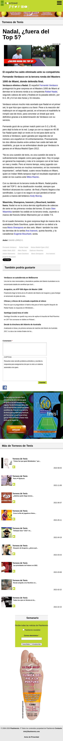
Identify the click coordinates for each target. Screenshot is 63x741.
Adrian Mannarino (9, 254)
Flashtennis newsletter (32, 630)
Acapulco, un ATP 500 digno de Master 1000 (23, 289)
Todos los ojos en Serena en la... (24, 600)
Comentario (7, 341)
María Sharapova (37, 254)
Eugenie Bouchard (9, 257)
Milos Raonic (22, 250)
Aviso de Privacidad (31, 737)
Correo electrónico (31, 635)
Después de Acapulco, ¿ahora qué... (25, 548)
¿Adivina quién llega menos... (23, 496)
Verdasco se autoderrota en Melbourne (21, 278)
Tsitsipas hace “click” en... (22, 530)
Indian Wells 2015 (9, 250)
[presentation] (24, 374)
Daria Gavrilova (23, 254)
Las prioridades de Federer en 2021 (25, 565)
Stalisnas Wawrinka (36, 250)
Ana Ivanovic (50, 254)
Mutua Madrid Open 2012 (40, 247)
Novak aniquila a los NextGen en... (25, 583)
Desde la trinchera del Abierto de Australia (22, 324)
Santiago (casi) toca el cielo (16, 313)
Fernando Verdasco (9, 247)
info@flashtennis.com (31, 731)
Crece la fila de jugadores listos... (24, 513)
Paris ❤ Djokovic (19, 478)
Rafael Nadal (23, 247)
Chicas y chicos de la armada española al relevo (25, 301)
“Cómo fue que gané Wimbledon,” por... (27, 461)
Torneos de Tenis (19, 459)
